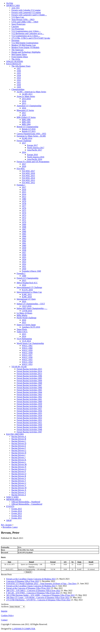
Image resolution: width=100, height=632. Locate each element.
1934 (19, 75)
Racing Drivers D (18, 443)
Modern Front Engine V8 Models (25, 47)
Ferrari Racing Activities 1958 (29, 406)
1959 (24, 248)
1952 (24, 264)
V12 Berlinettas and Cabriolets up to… (27, 33)
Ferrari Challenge (24, 141)
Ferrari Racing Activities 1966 (29, 387)
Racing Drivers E (18, 446)
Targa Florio (22, 329)
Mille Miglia (22, 315)
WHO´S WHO (12, 497)
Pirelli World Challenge (26, 318)
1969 (24, 224)
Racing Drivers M (19, 464)
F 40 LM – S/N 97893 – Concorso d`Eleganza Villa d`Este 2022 (33, 593)
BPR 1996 (26, 120)
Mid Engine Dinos (19, 54)
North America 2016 (35, 157)
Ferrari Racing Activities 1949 (29, 427)
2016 (24, 108)
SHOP (9, 520)
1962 (24, 241)
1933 (19, 78)
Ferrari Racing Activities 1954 (29, 415)
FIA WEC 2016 (28, 173)
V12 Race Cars (17, 17)
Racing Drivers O (18, 469)
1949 (24, 276)
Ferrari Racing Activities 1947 (29, 432)
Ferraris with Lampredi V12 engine (26, 12)
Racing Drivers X (18, 490)
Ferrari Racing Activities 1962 (29, 397)
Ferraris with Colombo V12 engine (26, 10)
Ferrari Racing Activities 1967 (29, 385)
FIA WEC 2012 (28, 182)
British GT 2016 (29, 129)
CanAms (15, 26)
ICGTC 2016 (27, 290)
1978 (24, 203)
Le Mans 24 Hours (24, 313)
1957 (24, 252)
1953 (24, 262)
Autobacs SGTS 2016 (31, 327)
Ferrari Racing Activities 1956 (29, 411)
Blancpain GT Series (25, 110)
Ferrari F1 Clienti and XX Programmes (33, 161)
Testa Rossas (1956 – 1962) (23, 19)
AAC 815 (15, 8)
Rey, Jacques (6, 525)
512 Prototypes (17, 29)
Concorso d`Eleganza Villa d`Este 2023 (22, 581)
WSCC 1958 (27, 353)
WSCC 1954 (27, 362)
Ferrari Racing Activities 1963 (29, 394)
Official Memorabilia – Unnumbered (26, 504)
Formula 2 (21, 273)
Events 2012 (16, 516)
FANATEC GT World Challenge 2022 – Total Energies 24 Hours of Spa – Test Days (41, 583)
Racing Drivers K (18, 460)
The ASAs (15, 59)
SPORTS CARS (13, 5)
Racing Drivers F (18, 448)
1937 (19, 68)
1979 (24, 201)
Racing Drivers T (18, 481)
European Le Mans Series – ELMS (31, 136)
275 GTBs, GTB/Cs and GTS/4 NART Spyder (30, 38)
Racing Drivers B (18, 439)
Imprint (4, 611)
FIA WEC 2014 (28, 178)
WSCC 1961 (27, 346)
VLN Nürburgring (24, 339)
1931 (19, 82)
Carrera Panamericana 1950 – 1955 (31, 134)
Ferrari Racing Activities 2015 (29, 369)
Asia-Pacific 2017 (34, 150)
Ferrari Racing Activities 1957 (29, 408)
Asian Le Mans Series (26, 96)
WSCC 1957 (27, 355)
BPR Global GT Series (26, 117)
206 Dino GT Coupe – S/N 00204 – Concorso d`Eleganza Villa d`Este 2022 (37, 597)
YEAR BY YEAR (19, 367)
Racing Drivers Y (18, 492)
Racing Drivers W (19, 488)
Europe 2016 (32, 155)
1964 (24, 236)
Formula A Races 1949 (31, 271)
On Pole (9, 3)
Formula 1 (21, 185)
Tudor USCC (22, 332)
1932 (19, 80)
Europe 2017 (32, 145)
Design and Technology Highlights (25, 52)
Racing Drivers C (18, 441)
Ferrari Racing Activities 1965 (29, 390)
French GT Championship (27, 278)
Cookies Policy (7, 615)
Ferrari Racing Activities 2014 (29, 371)
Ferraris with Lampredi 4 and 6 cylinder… (29, 15)
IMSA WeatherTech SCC (27, 283)
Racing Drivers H (18, 453)
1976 (24, 208)
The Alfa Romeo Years (20, 66)
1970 (24, 222)
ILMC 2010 (27, 297)
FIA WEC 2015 (28, 175)
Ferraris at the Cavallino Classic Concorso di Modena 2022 (31, 586)
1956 (24, 255)
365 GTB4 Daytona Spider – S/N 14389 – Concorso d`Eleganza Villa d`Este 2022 (40, 595)
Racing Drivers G (18, 450)
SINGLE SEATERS (14, 61)
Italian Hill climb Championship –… (32, 308)
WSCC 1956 (27, 357)
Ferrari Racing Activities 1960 (29, 401)
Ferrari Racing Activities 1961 (29, 399)
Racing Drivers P (18, 471)
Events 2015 (16, 509)
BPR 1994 (26, 124)
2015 (24, 192)
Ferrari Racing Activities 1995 (29, 378)
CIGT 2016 (26, 306)
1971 (24, 220)
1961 (24, 243)
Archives (5, 606)
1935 (19, 73)
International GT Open (26, 299)
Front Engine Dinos (19, 57)
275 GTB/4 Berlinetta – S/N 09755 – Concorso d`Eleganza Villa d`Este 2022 (38, 600)
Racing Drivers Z (18, 495)
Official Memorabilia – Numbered (25, 502)
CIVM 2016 (27, 311)
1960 (24, 245)
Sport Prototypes (18, 24)
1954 (24, 259)
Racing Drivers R (18, 476)
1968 (24, 227)
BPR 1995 (26, 122)
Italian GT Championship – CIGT (31, 304)
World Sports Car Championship (30, 343)
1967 (24, 229)
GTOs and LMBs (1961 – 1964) (24, 22)
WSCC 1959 (27, 350)
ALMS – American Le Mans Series (31, 92)
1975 (24, 210)
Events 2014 (16, 511)
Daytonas (15, 40)
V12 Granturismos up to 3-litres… (25, 36)
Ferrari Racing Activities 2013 (29, 373)
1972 (24, 217)
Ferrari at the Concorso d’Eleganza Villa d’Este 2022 (28, 588)
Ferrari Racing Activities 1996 (29, 376)
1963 (24, 238)
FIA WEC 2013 (28, 180)
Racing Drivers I (18, 455)
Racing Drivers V (18, 485)
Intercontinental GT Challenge (29, 287)
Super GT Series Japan (26, 325)
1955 (24, 257)
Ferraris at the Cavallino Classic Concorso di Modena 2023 (31, 579)
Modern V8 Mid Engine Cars (23, 45)
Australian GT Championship (29, 106)
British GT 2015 (29, 131)
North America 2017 (35, 148)
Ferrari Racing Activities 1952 (29, 420)
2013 (24, 103)
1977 (24, 206)
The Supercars (17, 50)
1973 (24, 215)
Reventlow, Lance (10, 527)
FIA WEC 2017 (28, 171)
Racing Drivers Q (18, 474)
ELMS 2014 (27, 138)
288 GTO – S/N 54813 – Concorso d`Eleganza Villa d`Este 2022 (33, 590)
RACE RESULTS (13, 64)
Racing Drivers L (18, 462)
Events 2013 (16, 513)
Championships (17, 89)
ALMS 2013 (27, 94)
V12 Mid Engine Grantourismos (24, 43)
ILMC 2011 (27, 294)
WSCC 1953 (27, 364)
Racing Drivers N (18, 467)
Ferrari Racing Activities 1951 (29, 422)
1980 (24, 199)
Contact (4, 620)
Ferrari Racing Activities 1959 (29, 404)
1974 (24, 213)
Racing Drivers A (18, 436)
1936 (19, 71)
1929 (19, 87)
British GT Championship (27, 127)
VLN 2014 (26, 341)
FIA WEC (21, 168)
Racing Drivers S (18, 478)
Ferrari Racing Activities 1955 (29, 413)
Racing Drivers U (18, 483)
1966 (24, 231)
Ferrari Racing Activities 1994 (29, 380)
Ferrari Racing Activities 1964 (29, 392)
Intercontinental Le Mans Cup (29, 292)
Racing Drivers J (18, 457)
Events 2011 (16, 518)
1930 (19, 85)
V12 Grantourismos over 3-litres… (26, 31)
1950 (24, 269)
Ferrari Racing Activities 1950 (29, 425)
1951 (24, 266)
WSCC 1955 (27, 360)
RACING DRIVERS (15, 434)
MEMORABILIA (13, 499)
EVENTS (10, 506)
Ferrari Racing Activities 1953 (29, 418)
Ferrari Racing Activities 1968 (29, 383)
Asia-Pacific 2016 (34, 159)
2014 (24, 101)
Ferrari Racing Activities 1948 (29, 429)
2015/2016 (26, 99)
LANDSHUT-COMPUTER (23, 629)
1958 (24, 250)
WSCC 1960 (27, 348)
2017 (24, 113)
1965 (24, 234)
